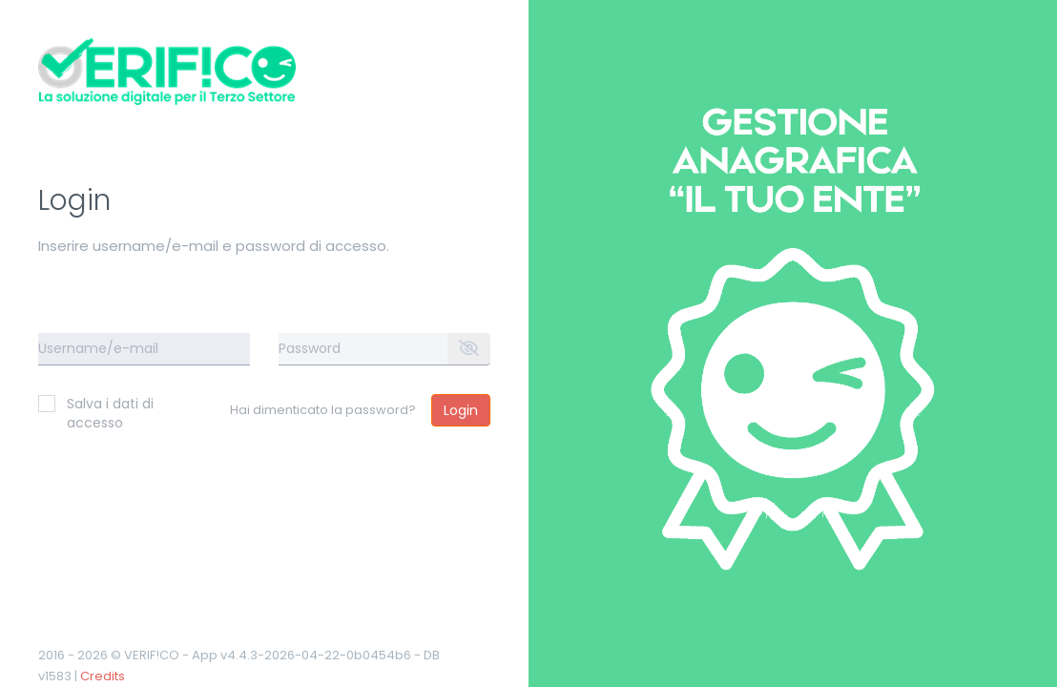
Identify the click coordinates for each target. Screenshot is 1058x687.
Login (461, 410)
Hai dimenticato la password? (323, 410)
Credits (102, 676)
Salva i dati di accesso (96, 413)
